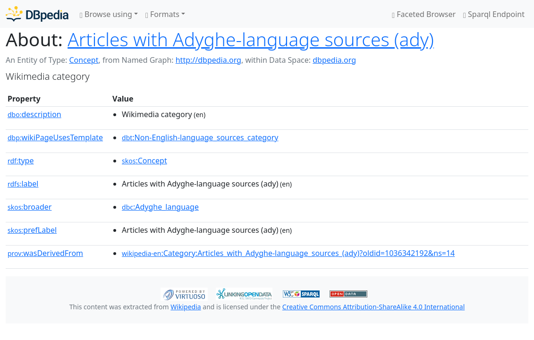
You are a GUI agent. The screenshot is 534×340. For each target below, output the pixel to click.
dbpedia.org (334, 60)
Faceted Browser (424, 14)
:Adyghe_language (160, 207)
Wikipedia (185, 306)
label (23, 183)
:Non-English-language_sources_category (200, 137)
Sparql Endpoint (494, 14)
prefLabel (32, 230)
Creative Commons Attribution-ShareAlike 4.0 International (373, 306)
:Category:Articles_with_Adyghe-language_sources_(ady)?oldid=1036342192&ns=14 (288, 253)
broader (29, 207)
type (21, 160)
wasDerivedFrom (45, 253)
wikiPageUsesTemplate (55, 137)
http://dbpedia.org (208, 60)
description (34, 114)
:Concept (144, 160)
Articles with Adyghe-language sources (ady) (251, 38)
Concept (83, 60)
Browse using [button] (106, 14)
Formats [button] (162, 14)
